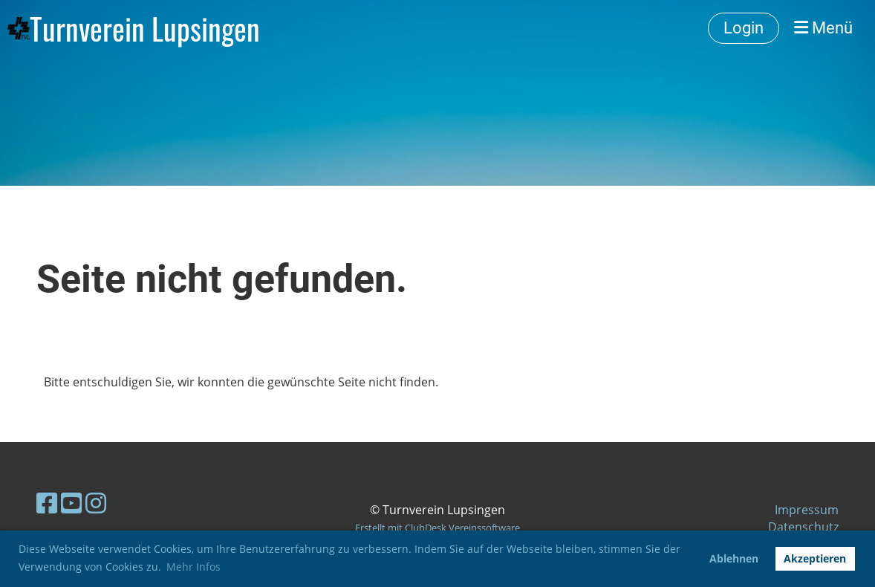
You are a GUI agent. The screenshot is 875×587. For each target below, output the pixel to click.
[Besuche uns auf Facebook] (46, 503)
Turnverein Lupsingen (145, 28)
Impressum (807, 510)
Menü (823, 28)
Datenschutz (803, 527)
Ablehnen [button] (733, 558)
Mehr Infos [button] (193, 567)
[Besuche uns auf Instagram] (95, 503)
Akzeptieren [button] (815, 558)
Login (743, 28)
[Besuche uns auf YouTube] (71, 503)
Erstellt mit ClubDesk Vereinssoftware (437, 527)
